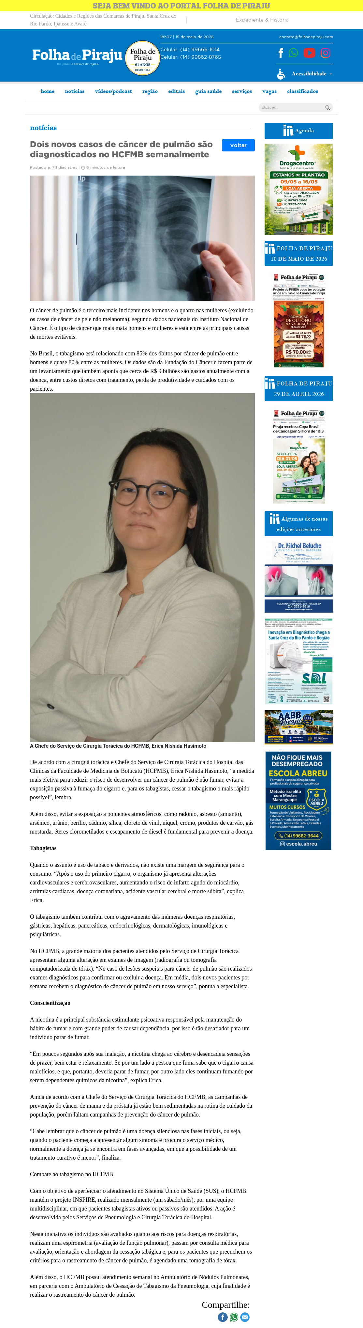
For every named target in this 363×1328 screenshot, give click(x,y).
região (150, 91)
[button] (304, 74)
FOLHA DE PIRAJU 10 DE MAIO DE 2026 (298, 252)
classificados (302, 91)
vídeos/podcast (113, 91)
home (47, 91)
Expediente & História (262, 20)
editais (176, 91)
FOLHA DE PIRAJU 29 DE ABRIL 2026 (298, 388)
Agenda (298, 130)
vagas (269, 91)
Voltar (238, 145)
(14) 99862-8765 (190, 57)
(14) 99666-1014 (190, 50)
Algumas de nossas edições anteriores (299, 523)
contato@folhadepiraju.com (306, 37)
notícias (74, 91)
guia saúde (208, 91)
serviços (242, 91)
